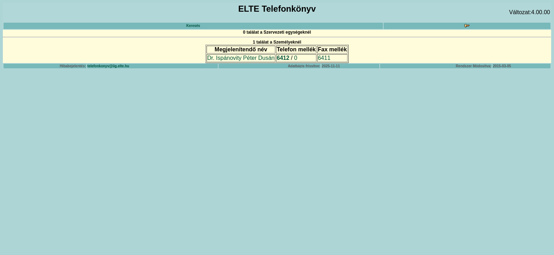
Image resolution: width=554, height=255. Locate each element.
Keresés (193, 26)
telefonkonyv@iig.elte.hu (108, 66)
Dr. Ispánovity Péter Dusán (241, 58)
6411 (324, 58)
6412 (283, 58)
